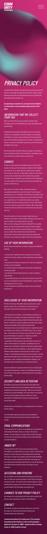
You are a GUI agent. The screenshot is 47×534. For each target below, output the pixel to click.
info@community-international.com (14, 513)
